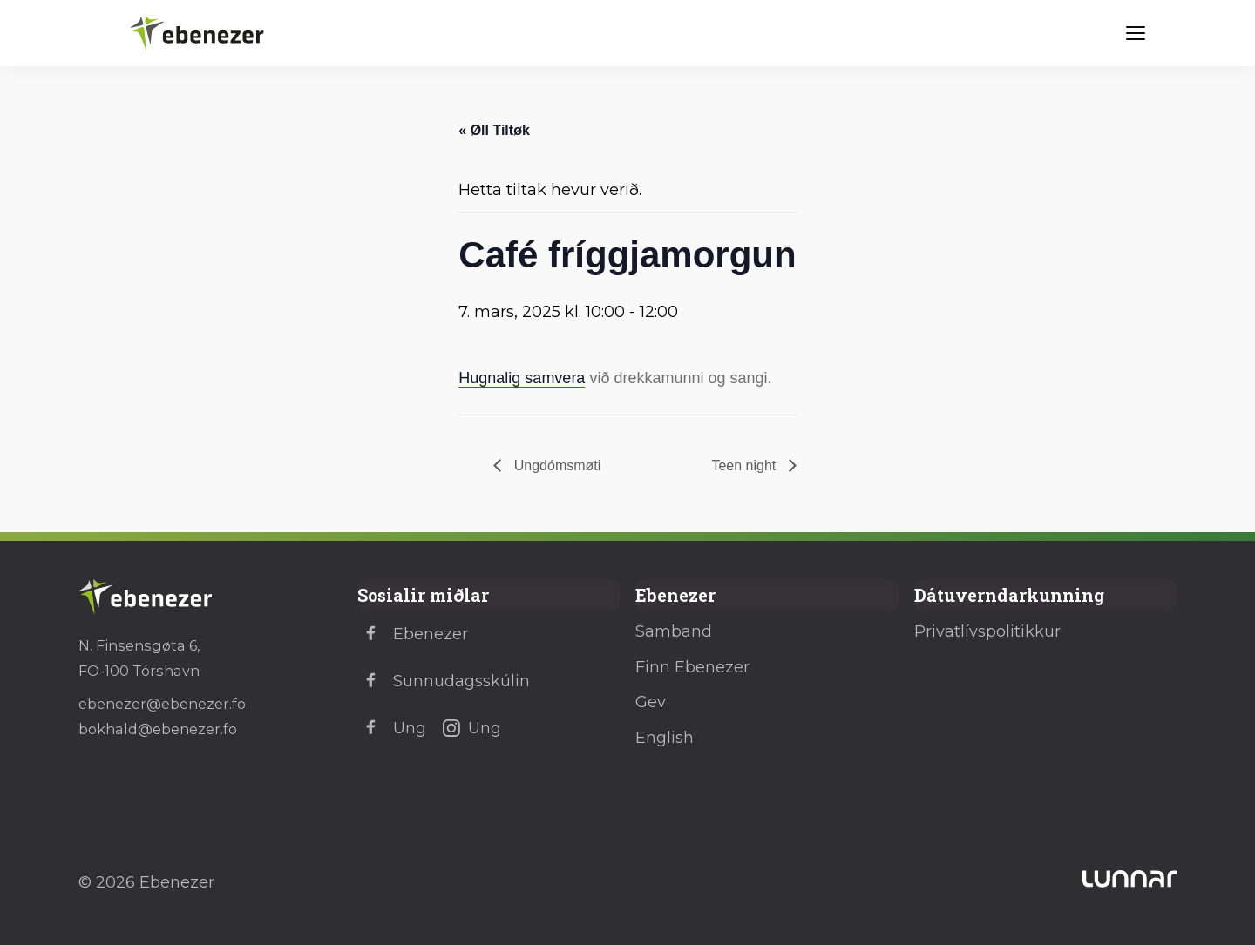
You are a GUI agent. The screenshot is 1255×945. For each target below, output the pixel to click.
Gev (650, 702)
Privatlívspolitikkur (987, 631)
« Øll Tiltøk (494, 130)
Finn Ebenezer (692, 667)
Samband (673, 631)
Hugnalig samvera (521, 378)
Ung (391, 728)
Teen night (745, 465)
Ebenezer (412, 634)
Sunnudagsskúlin (443, 681)
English (664, 737)
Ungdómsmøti (555, 465)
